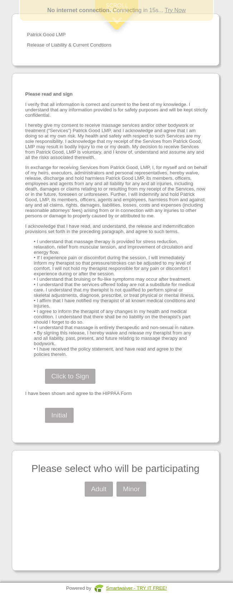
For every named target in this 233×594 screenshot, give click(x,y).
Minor (131, 489)
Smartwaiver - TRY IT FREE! (136, 588)
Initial (59, 415)
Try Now (175, 10)
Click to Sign (70, 376)
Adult (98, 489)
